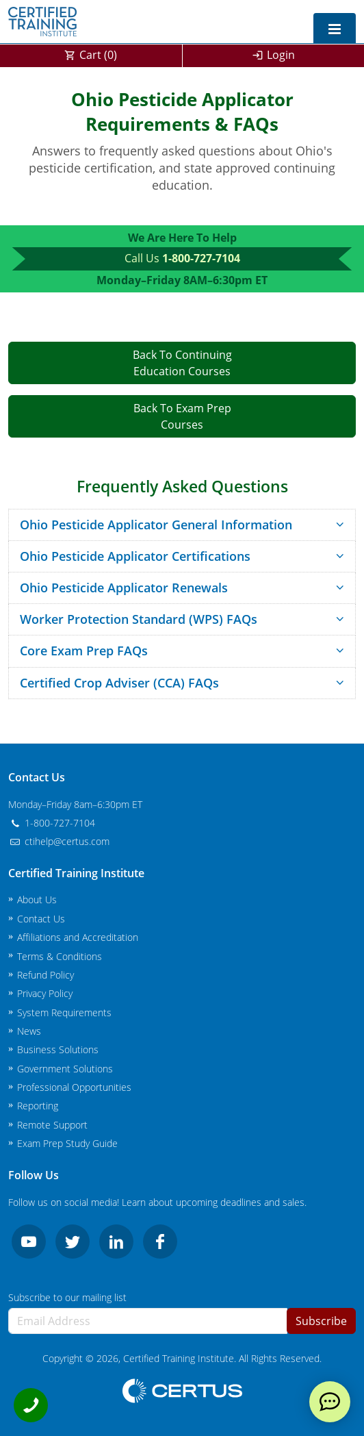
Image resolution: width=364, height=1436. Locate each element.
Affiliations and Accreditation (77, 937)
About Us (37, 899)
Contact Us (41, 918)
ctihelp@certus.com (58, 841)
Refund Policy (45, 974)
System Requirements (64, 1012)
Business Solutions (58, 1049)
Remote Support (52, 1124)
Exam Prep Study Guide (67, 1143)
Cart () (98, 54)
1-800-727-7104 (201, 258)
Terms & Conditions (59, 956)
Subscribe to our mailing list (67, 1297)
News (29, 1030)
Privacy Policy (45, 993)
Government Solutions (65, 1068)
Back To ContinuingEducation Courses (182, 363)
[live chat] (329, 1401)
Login (281, 54)
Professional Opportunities (74, 1087)
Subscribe (321, 1320)
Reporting (37, 1105)
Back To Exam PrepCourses (182, 416)
